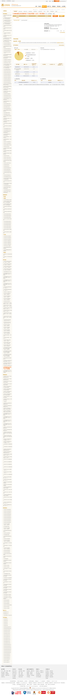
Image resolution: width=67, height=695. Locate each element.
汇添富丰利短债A (6, 606)
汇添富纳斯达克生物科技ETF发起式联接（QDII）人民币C (7, 352)
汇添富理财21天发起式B (7, 615)
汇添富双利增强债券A (7, 515)
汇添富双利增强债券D (7, 517)
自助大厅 (41, 672)
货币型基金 (5, 617)
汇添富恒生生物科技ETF (7, 365)
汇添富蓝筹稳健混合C (7, 175)
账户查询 (3, 672)
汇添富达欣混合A (6, 146)
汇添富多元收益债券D (7, 511)
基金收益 (30, 11)
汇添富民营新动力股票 (7, 199)
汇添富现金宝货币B (6, 630)
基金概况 (63, 9)
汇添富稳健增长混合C (7, 128)
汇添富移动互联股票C (7, 236)
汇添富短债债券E (6, 600)
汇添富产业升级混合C (7, 143)
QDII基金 (28, 675)
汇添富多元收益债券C (7, 509)
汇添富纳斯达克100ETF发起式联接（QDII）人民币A (7, 277)
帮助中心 (41, 670)
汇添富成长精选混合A (7, 80)
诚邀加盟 (47, 675)
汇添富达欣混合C (6, 155)
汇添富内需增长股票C (7, 227)
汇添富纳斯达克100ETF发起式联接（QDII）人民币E (7, 281)
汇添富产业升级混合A (7, 141)
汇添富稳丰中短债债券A (7, 577)
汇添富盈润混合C (6, 164)
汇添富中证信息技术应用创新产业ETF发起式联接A (7, 433)
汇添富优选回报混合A (7, 105)
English (13, 0)
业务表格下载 (38, 675)
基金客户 (3, 675)
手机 (7, 670)
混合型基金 (5, 13)
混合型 (31, 672)
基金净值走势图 (24, 20)
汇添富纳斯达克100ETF (7, 271)
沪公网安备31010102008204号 (36, 688)
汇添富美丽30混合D (6, 114)
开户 (2, 670)
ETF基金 (28, 676)
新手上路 (37, 672)
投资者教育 (38, 673)
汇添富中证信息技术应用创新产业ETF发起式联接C (7, 436)
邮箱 (9, 670)
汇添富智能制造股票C (7, 224)
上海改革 (5, 401)
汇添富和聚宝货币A (6, 641)
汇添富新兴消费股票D (7, 244)
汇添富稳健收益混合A (7, 185)
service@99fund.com (23, 682)
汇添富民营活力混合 (7, 62)
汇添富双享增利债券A (7, 520)
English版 (51, 676)
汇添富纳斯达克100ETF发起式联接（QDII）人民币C (7, 274)
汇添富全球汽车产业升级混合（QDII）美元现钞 (7, 317)
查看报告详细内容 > (60, 42)
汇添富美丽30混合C (6, 112)
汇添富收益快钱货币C (7, 646)
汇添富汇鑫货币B (6, 662)
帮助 (53, 1)
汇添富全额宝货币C (6, 636)
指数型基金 (5, 374)
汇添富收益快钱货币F (7, 652)
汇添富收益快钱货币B (7, 647)
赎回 (24, 670)
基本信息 (20, 11)
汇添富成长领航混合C (7, 44)
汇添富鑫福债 (5, 558)
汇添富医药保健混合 (7, 93)
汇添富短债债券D (6, 603)
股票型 (28, 672)
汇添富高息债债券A (6, 550)
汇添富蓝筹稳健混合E (7, 167)
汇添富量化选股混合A (7, 74)
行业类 (4, 234)
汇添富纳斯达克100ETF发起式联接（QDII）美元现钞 (7, 371)
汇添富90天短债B (6, 608)
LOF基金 (32, 675)
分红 (19, 673)
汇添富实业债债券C (6, 538)
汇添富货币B (5, 625)
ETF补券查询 (38, 676)
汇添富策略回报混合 (7, 69)
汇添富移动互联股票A (7, 239)
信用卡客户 (7, 675)
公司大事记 (52, 673)
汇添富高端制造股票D (7, 215)
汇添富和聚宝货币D (6, 639)
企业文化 (51, 670)
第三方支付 (14, 673)
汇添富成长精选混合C (7, 82)
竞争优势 (47, 672)
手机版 (47, 678)
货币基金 (28, 670)
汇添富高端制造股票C (7, 217)
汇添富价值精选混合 (7, 169)
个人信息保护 (42, 681)
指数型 (28, 673)
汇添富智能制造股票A (7, 221)
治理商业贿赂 (31, 681)
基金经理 (40, 11)
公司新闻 (51, 672)
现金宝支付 (14, 672)
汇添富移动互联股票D (7, 237)
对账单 (6, 672)
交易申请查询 (21, 675)
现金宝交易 (21, 676)
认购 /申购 (20, 670)
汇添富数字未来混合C (7, 61)
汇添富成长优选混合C (7, 75)
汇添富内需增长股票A (7, 226)
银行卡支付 (14, 670)
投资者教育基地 (13, 681)
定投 (19, 672)
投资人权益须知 (20, 681)
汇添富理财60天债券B (7, 594)
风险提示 (36, 681)
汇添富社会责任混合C (7, 157)
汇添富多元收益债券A (7, 512)
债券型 (31, 673)
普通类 (4, 252)
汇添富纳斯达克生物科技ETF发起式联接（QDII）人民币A (7, 348)
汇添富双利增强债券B (7, 514)
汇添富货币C (5, 622)
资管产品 (3, 676)
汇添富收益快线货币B (7, 628)
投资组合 (35, 11)
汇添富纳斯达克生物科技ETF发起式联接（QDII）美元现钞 (7, 368)
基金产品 (35, 9)
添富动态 (3, 0)
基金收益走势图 (16, 20)
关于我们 (47, 670)
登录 (50, 1)
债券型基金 (5, 507)
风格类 (4, 196)
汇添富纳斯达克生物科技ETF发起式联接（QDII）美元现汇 (7, 355)
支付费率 (14, 676)
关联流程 (14, 678)
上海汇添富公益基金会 (43, 686)
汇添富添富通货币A (6, 657)
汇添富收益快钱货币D (7, 649)
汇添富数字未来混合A (7, 59)
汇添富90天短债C (6, 565)
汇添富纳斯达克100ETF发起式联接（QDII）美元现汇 (7, 284)
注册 (47, 1)
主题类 (4, 198)
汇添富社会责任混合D (7, 158)
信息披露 (47, 673)
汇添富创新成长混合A (7, 95)
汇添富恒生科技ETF (6, 301)
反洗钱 (26, 681)
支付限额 (14, 675)
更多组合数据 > (61, 45)
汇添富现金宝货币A (6, 631)
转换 (22, 672)
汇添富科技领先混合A (7, 72)
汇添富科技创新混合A (7, 48)
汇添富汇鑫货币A (6, 660)
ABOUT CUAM (54, 681)
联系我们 (47, 676)
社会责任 (51, 675)
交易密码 (7, 673)
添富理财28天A (6, 613)
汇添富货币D (5, 620)
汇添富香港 (8, 0)
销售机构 (52, 11)
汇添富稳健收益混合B (7, 176)
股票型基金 (5, 194)
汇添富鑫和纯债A (6, 526)
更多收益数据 (62, 32)
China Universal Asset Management (32, 686)
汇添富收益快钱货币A (7, 644)
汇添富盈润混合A (6, 166)
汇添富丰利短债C (6, 601)
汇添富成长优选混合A (7, 77)
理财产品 (4, 610)
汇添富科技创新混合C (7, 50)
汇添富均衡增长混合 (7, 103)
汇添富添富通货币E (6, 654)
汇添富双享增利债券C (7, 522)
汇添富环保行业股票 (7, 245)
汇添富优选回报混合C (7, 108)
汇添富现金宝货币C (6, 633)
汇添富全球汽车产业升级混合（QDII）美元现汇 (7, 313)
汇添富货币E (5, 623)
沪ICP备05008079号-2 (45, 688)
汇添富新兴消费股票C (7, 242)
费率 (48, 11)
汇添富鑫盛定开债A (6, 573)
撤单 (22, 673)
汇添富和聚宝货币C (6, 638)
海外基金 (4, 259)
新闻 (56, 11)
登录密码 (3, 673)
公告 (44, 11)
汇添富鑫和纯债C (6, 534)
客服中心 (37, 670)
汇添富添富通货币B (6, 655)
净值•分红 (25, 11)
